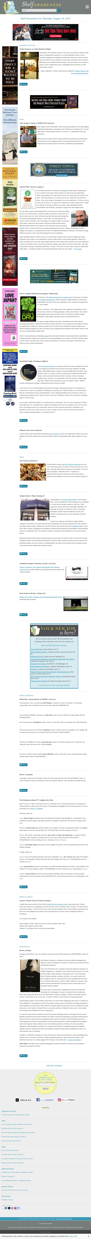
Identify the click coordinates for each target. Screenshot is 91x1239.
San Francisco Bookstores (10, 1150)
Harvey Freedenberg (74, 1040)
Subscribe (61, 1227)
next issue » (58, 1065)
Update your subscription (64, 1218)
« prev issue (50, 1065)
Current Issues (46, 1227)
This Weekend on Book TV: (17, 1180)
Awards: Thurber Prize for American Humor (15, 1190)
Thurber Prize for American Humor (57, 904)
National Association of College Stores (61, 297)
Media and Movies (8, 1169)
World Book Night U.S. (49, 366)
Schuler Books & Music (69, 499)
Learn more (73, 1236)
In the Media (54, 1227)
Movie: (8, 1176)
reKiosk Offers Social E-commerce (13, 1128)
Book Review (6, 1196)
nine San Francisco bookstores (71, 464)
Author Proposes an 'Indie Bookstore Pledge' (16, 1115)
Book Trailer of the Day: (13, 1163)
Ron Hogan (78, 249)
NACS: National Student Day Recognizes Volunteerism (19, 1132)
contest (46, 336)
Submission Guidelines (35, 1227)
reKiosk (64, 190)
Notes (4, 1147)
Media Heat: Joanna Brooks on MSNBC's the (18, 1172)
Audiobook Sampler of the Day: (18, 1158)
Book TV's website (37, 808)
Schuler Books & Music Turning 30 (13, 1154)
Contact (20, 1227)
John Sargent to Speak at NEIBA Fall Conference (17, 1124)
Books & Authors (7, 1186)
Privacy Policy (79, 1227)
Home (9, 1227)
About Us (14, 1227)
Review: (8, 1200)
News (3, 1121)
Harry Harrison (54, 434)
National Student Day (48, 299)
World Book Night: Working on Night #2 (14, 1137)
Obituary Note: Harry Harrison (12, 1141)
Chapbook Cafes (77, 526)
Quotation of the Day (9, 1111)
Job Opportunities (69, 1227)
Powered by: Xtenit (45, 1232)
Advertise (25, 1227)
